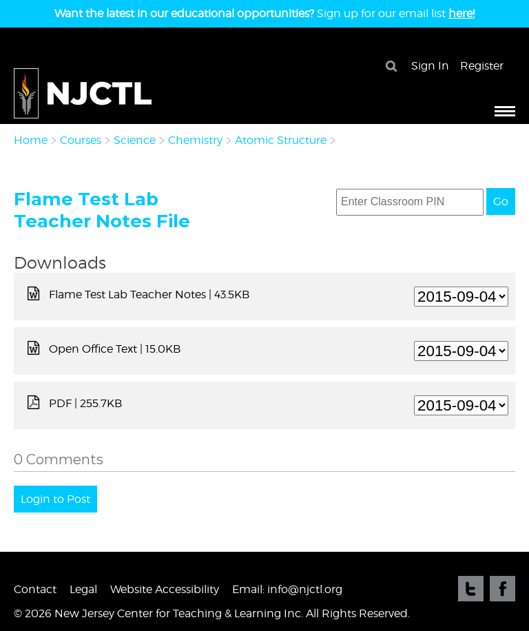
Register (482, 65)
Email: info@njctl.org (287, 589)
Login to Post (55, 499)
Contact (35, 589)
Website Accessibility (164, 589)
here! (461, 13)
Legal (83, 589)
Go (500, 201)
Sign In (430, 65)
